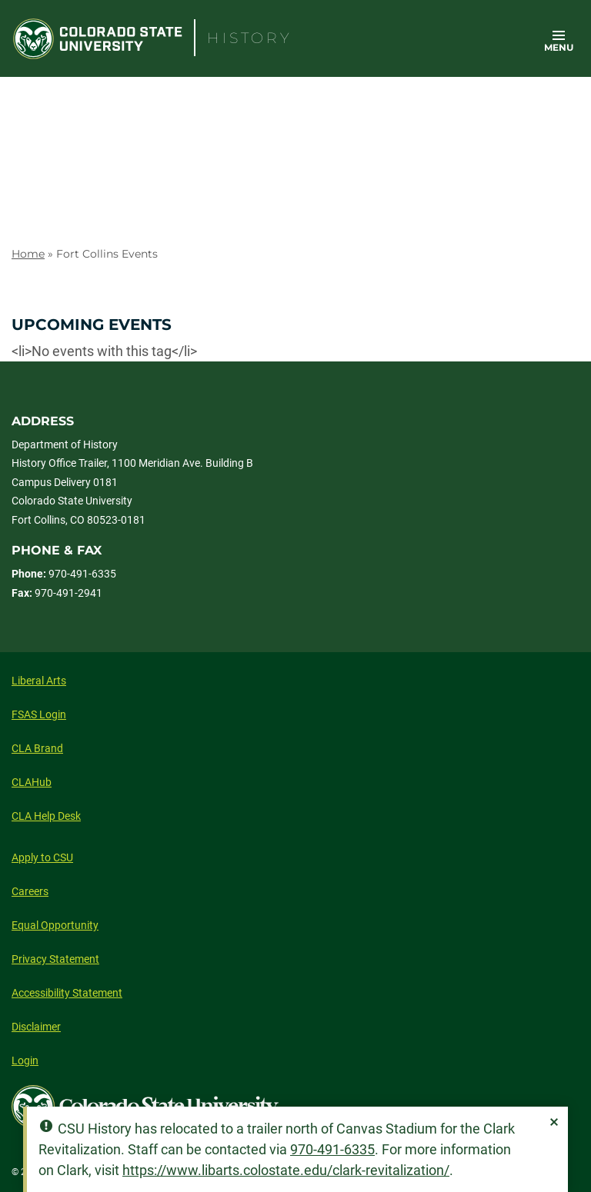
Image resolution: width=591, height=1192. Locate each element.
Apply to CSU (42, 857)
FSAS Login (39, 714)
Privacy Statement (55, 959)
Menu (558, 47)
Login (25, 1060)
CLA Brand (37, 748)
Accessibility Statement (67, 993)
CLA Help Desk (46, 816)
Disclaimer (36, 1027)
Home (28, 254)
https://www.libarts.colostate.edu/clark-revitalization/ (285, 1170)
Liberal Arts (39, 680)
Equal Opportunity (55, 925)
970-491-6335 (332, 1149)
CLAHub (32, 782)
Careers (30, 891)
